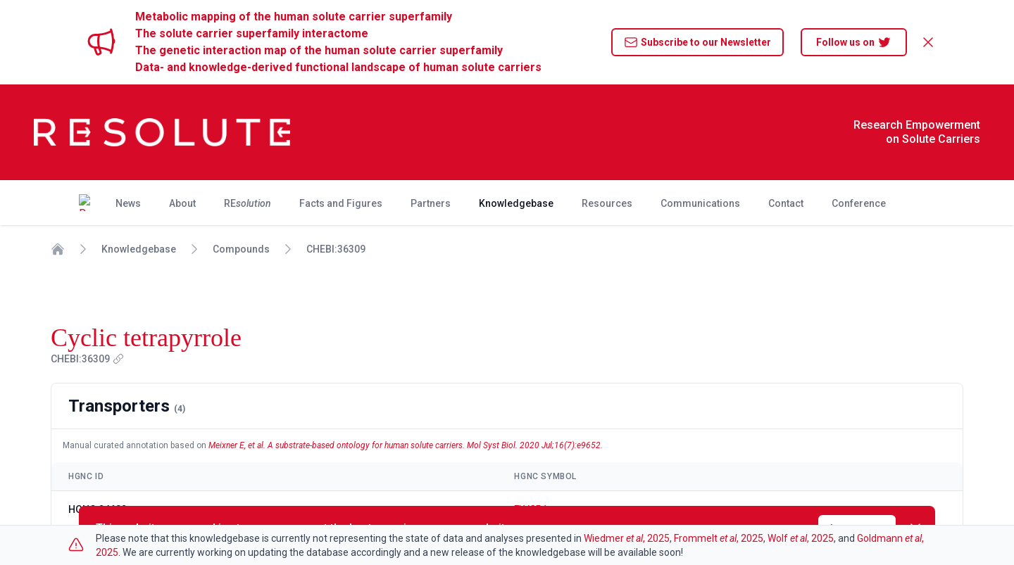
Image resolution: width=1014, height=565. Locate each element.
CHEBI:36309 (335, 249)
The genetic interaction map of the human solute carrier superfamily (319, 50)
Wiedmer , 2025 (627, 538)
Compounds (241, 249)
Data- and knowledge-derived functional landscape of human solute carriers (338, 67)
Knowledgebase (138, 249)
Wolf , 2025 (801, 538)
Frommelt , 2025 (718, 538)
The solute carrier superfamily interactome (251, 33)
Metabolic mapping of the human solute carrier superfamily (293, 16)
